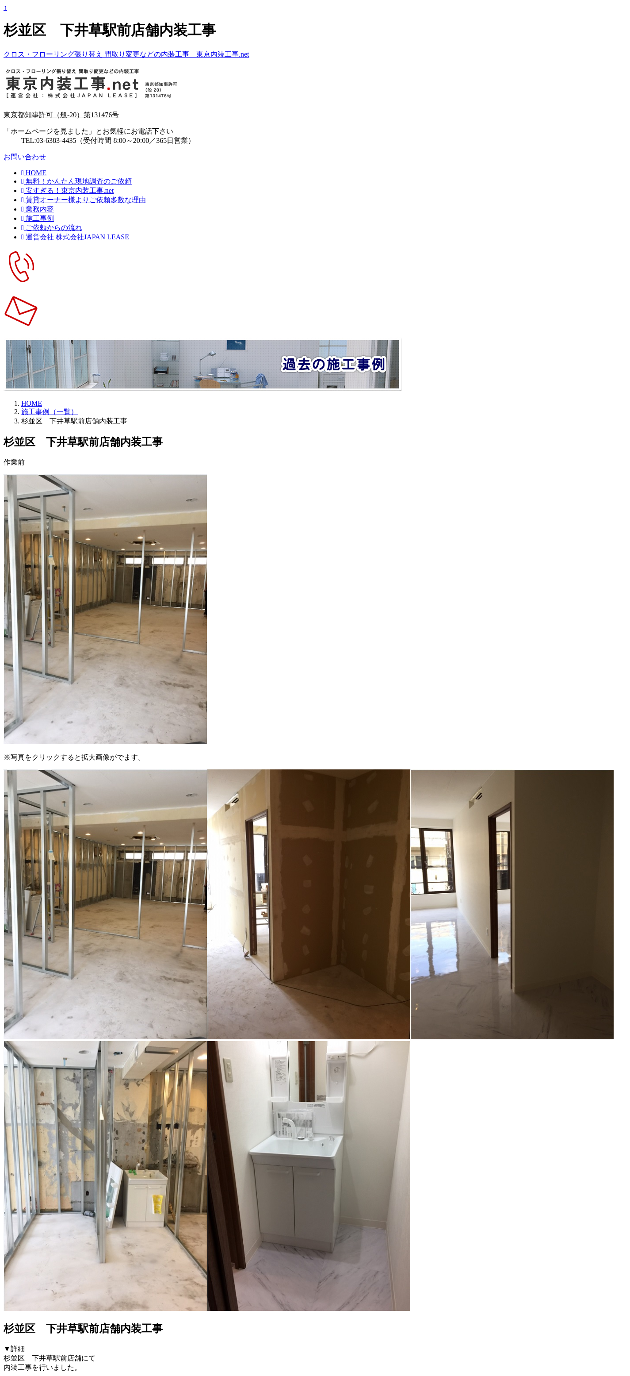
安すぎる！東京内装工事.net (67, 190)
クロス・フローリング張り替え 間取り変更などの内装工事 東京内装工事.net (126, 54)
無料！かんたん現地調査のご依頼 (76, 181)
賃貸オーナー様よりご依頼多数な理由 (83, 200)
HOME (33, 173)
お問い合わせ (25, 157)
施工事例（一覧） (49, 411)
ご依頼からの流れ (51, 227)
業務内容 (37, 209)
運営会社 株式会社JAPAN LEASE (75, 237)
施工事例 (37, 218)
